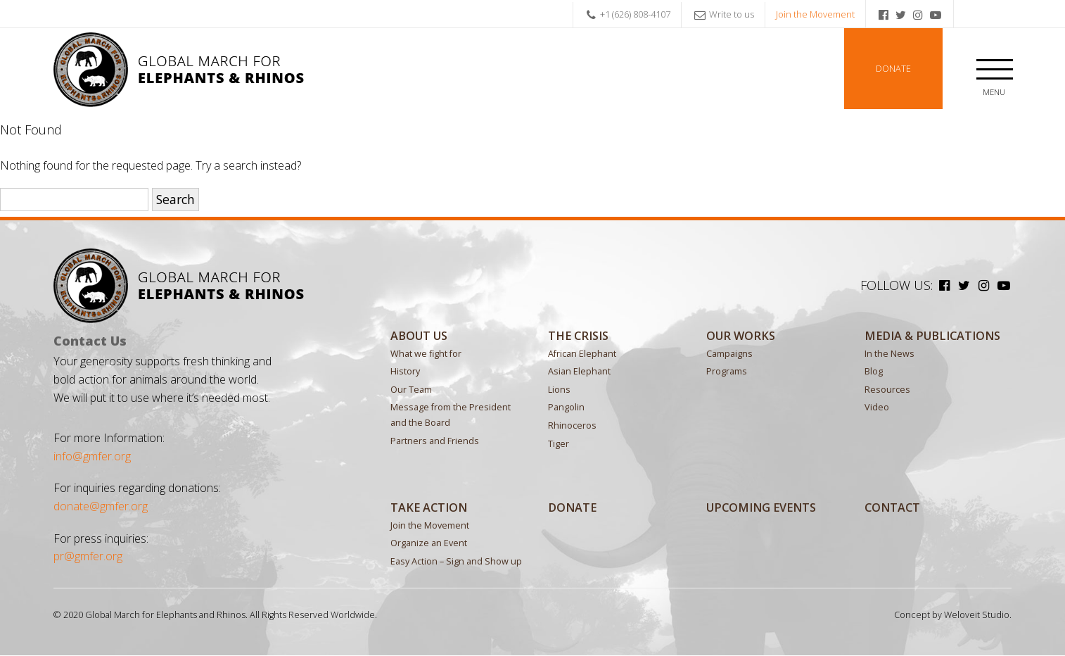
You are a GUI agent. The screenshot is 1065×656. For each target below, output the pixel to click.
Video (877, 408)
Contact (892, 507)
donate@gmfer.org (100, 507)
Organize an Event (428, 544)
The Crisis (578, 335)
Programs (726, 372)
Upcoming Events (761, 507)
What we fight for (425, 354)
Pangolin (566, 408)
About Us (418, 335)
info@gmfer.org (92, 456)
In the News (889, 354)
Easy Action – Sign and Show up (456, 561)
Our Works (740, 335)
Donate (893, 69)
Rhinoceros (572, 425)
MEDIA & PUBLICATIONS (932, 335)
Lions (559, 390)
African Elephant (582, 354)
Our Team (411, 390)
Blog (874, 372)
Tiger (558, 444)
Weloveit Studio (976, 615)
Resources (887, 390)
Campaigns (729, 354)
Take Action (428, 507)
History (405, 372)
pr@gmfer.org (87, 556)
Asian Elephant (579, 372)
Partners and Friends (434, 441)
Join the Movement (815, 14)
